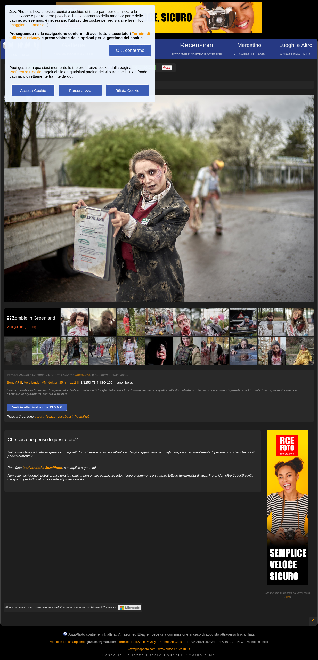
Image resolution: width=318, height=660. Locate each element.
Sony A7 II (14, 382)
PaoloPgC (81, 416)
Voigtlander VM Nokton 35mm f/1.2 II (51, 382)
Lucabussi (65, 416)
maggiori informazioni (29, 24)
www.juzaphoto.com (142, 649)
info (288, 596)
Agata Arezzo (46, 416)
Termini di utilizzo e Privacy (137, 642)
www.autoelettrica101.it (174, 649)
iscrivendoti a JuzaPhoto (42, 468)
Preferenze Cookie (25, 72)
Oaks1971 (82, 375)
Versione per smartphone (67, 642)
